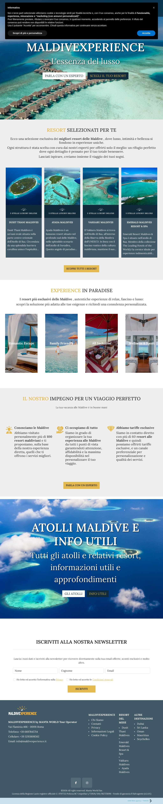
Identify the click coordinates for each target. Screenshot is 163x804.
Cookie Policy (99, 735)
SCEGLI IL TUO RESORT (108, 76)
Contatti (96, 723)
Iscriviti (81, 688)
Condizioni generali (102, 679)
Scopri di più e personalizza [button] (27, 33)
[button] (153, 7)
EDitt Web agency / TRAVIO (140, 801)
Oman (140, 731)
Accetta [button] (146, 33)
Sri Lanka (142, 727)
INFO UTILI (97, 594)
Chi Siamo (97, 719)
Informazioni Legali (102, 731)
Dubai (140, 723)
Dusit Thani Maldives (124, 731)
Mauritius (143, 735)
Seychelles (143, 739)
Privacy (59, 679)
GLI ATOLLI (73, 594)
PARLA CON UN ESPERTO (64, 76)
